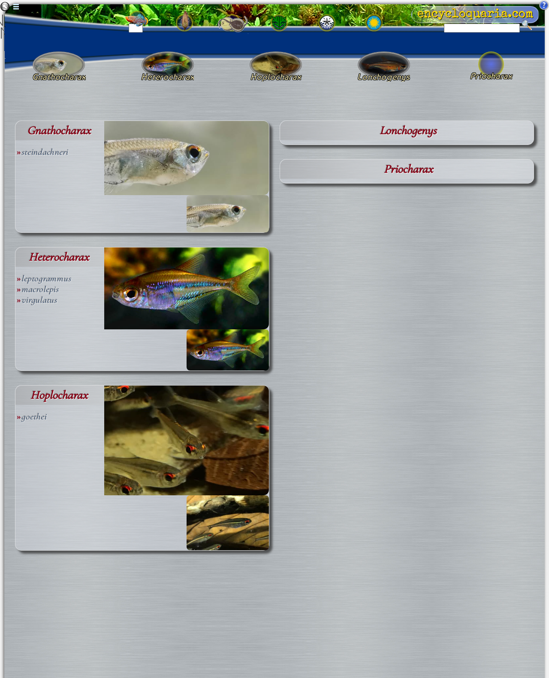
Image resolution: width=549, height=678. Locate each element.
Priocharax (408, 169)
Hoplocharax (58, 395)
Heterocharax (59, 257)
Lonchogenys (408, 131)
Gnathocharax (58, 131)
